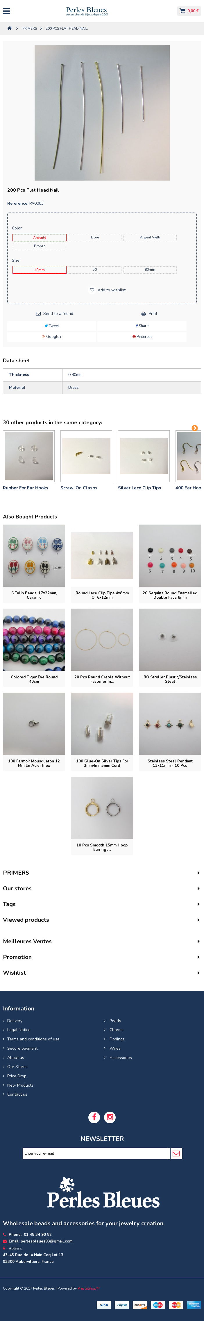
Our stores (17, 888)
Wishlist (14, 973)
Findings (116, 1039)
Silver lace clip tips (139, 488)
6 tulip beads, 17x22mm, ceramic (34, 595)
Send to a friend (58, 313)
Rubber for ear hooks (25, 488)
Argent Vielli (150, 237)
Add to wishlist (111, 290)
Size (16, 260)
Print (153, 313)
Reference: (17, 203)
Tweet (51, 326)
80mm (150, 269)
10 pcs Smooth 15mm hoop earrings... (102, 847)
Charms (116, 1030)
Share (142, 326)
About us (15, 1057)
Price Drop (16, 1076)
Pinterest (142, 336)
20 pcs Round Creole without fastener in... (102, 679)
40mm (39, 270)
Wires (114, 1048)
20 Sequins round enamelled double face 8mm (170, 595)
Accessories (120, 1057)
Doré (95, 237)
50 (95, 269)
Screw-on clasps (78, 488)
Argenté (39, 237)
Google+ (52, 336)
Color (17, 228)
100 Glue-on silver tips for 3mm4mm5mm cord (102, 763)
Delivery (14, 1021)
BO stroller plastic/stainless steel (170, 679)
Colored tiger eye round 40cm (34, 679)
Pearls (114, 1021)
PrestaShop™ (89, 1288)
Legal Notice (19, 1030)
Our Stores (17, 1066)
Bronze (39, 246)
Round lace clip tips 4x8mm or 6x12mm (102, 595)
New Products (20, 1085)
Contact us (17, 1094)
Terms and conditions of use (33, 1039)
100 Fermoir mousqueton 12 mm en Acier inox (34, 763)
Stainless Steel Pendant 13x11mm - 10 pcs (170, 763)
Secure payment (22, 1048)
